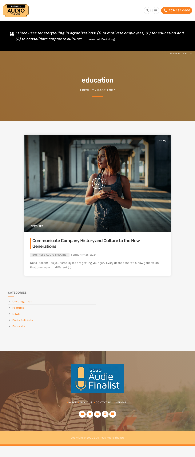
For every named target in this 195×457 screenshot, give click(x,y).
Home (173, 53)
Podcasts (18, 326)
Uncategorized (22, 301)
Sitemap (120, 402)
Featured (37, 226)
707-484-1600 (176, 10)
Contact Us (104, 402)
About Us (85, 402)
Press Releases (22, 320)
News (16, 314)
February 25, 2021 (83, 255)
